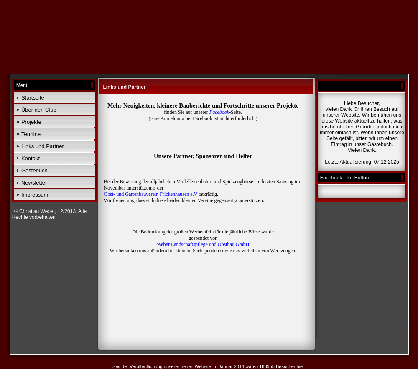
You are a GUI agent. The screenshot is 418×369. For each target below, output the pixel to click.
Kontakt (30, 158)
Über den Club (38, 110)
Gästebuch (34, 170)
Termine (31, 134)
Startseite (32, 98)
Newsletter (34, 182)
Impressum (34, 195)
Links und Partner (42, 146)
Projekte (31, 122)
